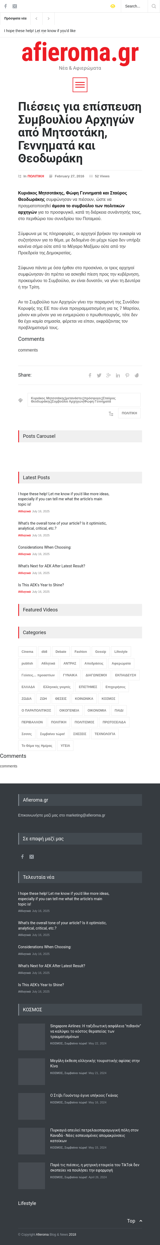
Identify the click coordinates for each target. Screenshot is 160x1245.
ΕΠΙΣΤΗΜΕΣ (88, 687)
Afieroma (42, 1234)
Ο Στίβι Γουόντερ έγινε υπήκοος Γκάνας (84, 1095)
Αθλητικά (24, 511)
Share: (25, 375)
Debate (60, 652)
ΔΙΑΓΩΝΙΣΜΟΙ (96, 675)
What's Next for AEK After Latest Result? (51, 566)
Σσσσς (27, 734)
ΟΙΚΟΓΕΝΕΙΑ (69, 710)
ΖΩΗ (43, 699)
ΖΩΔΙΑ (27, 699)
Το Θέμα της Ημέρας (37, 746)
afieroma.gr (80, 52)
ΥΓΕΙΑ (65, 746)
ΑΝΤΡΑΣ (70, 663)
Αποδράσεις (93, 663)
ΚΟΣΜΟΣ (108, 699)
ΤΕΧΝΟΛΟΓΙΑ (105, 734)
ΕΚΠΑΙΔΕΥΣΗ (125, 675)
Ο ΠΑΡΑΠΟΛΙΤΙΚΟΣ (36, 710)
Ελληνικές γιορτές (56, 687)
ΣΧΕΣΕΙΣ (79, 734)
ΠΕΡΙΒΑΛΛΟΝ (32, 722)
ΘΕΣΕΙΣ (61, 699)
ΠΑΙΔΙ (119, 710)
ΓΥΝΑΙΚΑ (70, 675)
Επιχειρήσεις (116, 687)
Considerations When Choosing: (44, 547)
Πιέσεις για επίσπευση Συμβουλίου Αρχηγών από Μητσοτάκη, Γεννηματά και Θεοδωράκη (80, 132)
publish (27, 663)
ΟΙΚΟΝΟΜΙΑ (97, 710)
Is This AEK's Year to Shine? (41, 585)
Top (131, 1221)
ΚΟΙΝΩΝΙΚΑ (84, 699)
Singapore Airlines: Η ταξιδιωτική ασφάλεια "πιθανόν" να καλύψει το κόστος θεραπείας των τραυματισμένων (95, 1031)
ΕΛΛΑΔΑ (28, 687)
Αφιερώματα (121, 663)
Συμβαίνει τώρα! (52, 734)
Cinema (27, 652)
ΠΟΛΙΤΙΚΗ (36, 176)
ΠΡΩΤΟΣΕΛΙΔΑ (114, 722)
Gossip (100, 652)
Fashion (81, 652)
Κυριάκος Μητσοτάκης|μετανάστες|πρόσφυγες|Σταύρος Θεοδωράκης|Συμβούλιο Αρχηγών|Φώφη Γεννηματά (73, 399)
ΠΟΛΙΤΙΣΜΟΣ (84, 722)
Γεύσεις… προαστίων (38, 675)
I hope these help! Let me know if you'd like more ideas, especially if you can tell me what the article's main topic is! (40, 31)
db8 (44, 652)
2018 (72, 1234)
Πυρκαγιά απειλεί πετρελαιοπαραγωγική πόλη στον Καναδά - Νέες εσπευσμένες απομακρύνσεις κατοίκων (94, 1135)
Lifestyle (121, 652)
